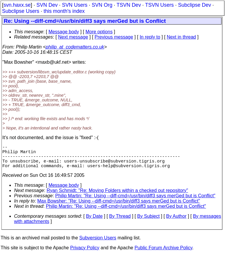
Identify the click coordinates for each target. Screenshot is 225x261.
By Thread (120, 221)
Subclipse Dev (194, 5)
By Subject (148, 221)
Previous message (114, 36)
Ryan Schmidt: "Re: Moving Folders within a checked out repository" (117, 196)
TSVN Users (159, 5)
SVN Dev (46, 5)
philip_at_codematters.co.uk (75, 46)
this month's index (64, 11)
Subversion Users (97, 243)
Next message (73, 36)
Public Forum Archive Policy (163, 253)
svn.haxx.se (17, 5)
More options (99, 31)
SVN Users (74, 5)
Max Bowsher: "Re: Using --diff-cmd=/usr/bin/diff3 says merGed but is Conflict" (118, 206)
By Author (176, 221)
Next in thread (181, 36)
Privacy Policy (84, 253)
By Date (94, 221)
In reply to (150, 36)
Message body (63, 31)
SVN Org (102, 5)
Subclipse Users (20, 11)
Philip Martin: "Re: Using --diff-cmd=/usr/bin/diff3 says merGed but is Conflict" (135, 201)
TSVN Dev (129, 5)
